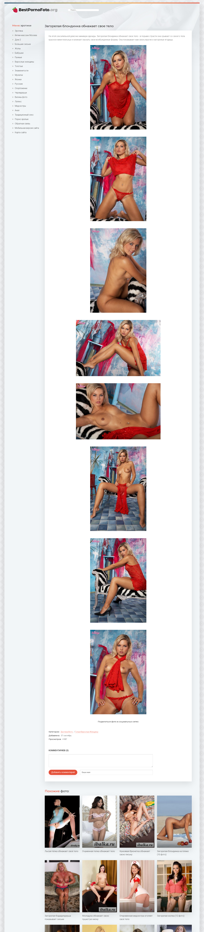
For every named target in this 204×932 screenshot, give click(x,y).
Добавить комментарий (63, 772)
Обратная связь (22, 123)
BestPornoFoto (38, 9)
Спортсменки (21, 88)
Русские (19, 84)
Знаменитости (21, 70)
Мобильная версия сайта (27, 128)
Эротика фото (67, 732)
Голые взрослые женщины (86, 732)
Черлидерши (21, 92)
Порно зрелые (21, 119)
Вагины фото (21, 97)
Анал (17, 110)
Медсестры (20, 106)
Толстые (19, 66)
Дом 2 (18, 39)
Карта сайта (20, 132)
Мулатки (19, 75)
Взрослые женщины (24, 62)
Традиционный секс (24, 115)
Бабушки (19, 53)
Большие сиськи (23, 44)
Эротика (19, 31)
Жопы (18, 48)
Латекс (18, 101)
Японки (18, 79)
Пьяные (18, 57)
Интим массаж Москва (26, 35)
